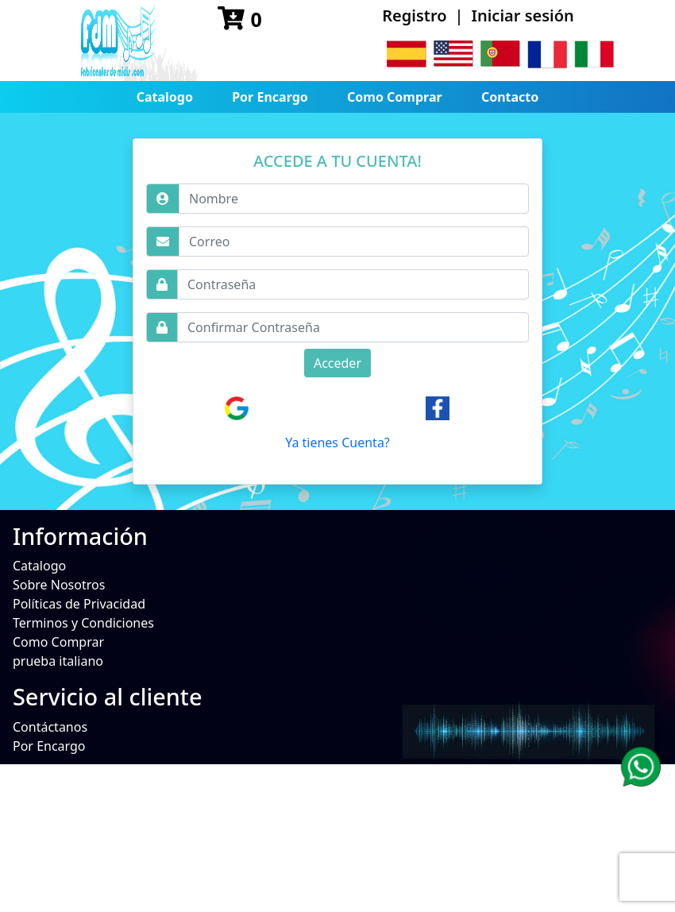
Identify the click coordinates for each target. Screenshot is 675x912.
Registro (414, 15)
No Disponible (55, 811)
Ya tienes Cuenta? (337, 442)
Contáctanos (50, 727)
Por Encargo (270, 97)
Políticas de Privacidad (79, 604)
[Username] (354, 199)
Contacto (509, 97)
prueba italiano (58, 661)
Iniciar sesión (523, 15)
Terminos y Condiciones (83, 623)
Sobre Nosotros (59, 584)
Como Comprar (394, 97)
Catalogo (165, 97)
